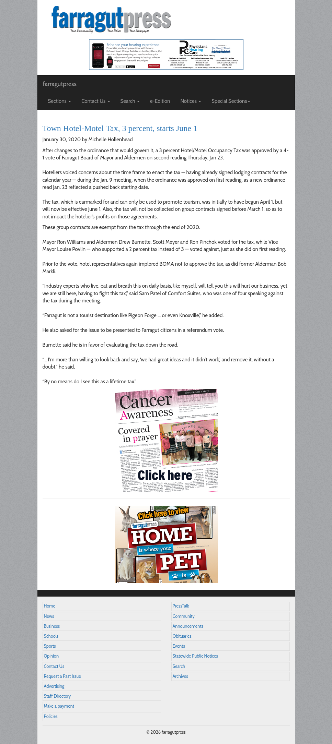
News (49, 616)
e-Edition (160, 101)
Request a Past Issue (62, 676)
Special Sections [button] (230, 101)
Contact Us (54, 666)
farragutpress (60, 84)
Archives (180, 676)
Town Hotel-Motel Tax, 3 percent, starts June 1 (120, 128)
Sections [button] (59, 101)
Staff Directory (57, 696)
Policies (51, 716)
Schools (51, 636)
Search (179, 666)
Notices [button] (191, 101)
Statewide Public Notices (195, 656)
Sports (50, 646)
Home (50, 606)
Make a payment (59, 706)
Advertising (54, 686)
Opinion (51, 656)
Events (179, 646)
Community (184, 616)
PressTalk (181, 606)
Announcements (188, 626)
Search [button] (130, 101)
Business (52, 626)
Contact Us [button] (95, 101)
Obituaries (182, 636)
